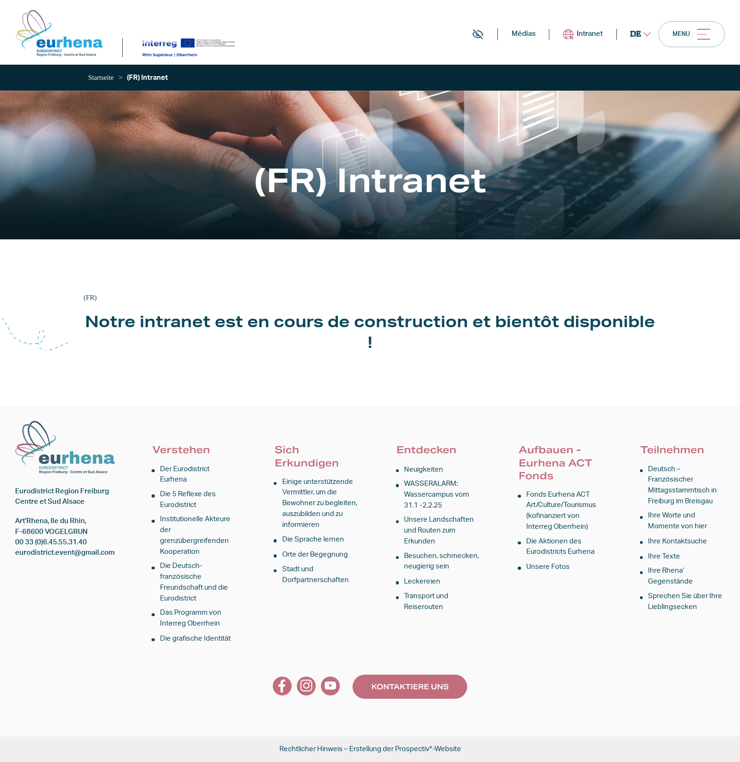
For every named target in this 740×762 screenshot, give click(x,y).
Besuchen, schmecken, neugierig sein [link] (441, 563)
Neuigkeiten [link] (423, 472)
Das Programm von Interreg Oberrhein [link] (190, 618)
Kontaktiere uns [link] (410, 686)
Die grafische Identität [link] (195, 638)
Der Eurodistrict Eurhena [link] (185, 477)
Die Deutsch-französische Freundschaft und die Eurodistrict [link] (194, 583)
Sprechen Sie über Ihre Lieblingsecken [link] (685, 602)
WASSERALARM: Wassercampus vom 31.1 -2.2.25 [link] (436, 497)
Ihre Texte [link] (664, 558)
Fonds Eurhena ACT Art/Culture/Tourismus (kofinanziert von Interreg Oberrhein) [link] (561, 513)
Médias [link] (510, 37)
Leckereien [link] (422, 582)
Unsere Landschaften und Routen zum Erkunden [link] (439, 533)
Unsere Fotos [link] (548, 568)
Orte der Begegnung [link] (315, 556)
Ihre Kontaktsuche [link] (677, 543)
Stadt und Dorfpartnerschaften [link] (315, 576)
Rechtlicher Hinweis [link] (311, 749)
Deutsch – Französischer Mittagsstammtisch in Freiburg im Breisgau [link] (682, 488)
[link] (62, 35)
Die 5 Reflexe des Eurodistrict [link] (188, 502)
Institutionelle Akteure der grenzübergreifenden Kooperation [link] (195, 537)
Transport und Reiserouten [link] (426, 602)
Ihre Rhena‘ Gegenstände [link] (670, 577)
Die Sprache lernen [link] (313, 541)
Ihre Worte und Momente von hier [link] (677, 523)
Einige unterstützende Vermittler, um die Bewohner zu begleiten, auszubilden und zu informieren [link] (319, 506)
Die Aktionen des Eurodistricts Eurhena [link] (560, 549)
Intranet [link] (573, 36)
